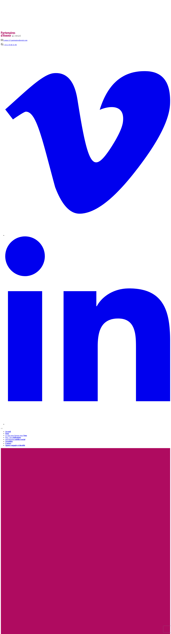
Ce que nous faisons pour (16, 435)
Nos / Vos (13, 437)
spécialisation (15, 439)
